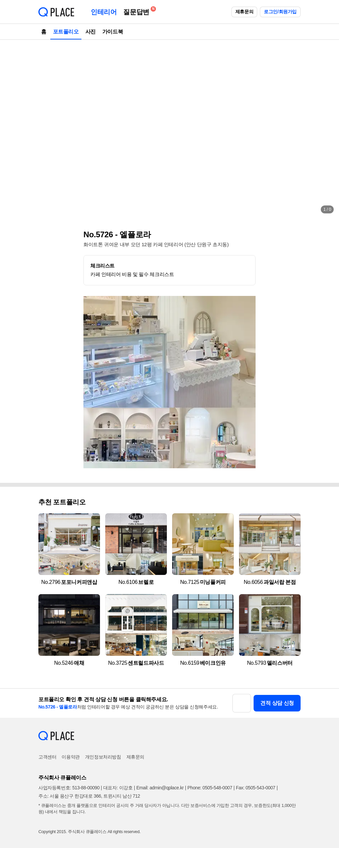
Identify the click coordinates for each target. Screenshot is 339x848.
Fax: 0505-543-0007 (255, 787)
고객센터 (47, 757)
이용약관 (70, 757)
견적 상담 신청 (277, 703)
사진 (90, 31)
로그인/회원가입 (280, 11)
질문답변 (137, 10)
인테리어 (104, 12)
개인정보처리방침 (103, 757)
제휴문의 (244, 11)
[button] (12, 129)
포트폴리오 (66, 31)
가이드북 (112, 31)
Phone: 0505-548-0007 (209, 787)
